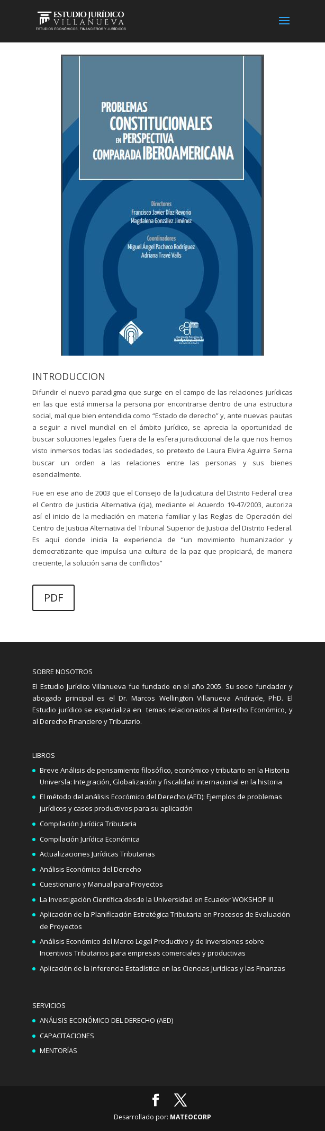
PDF (53, 597)
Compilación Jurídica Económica (90, 839)
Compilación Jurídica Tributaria (88, 823)
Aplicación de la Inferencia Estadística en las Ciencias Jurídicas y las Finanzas (162, 968)
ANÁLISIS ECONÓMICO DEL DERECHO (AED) (106, 1020)
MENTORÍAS (58, 1050)
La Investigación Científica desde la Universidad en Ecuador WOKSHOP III (156, 899)
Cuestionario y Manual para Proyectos (101, 884)
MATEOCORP (190, 1116)
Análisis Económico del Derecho (90, 869)
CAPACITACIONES (67, 1035)
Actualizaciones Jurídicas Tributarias (97, 854)
